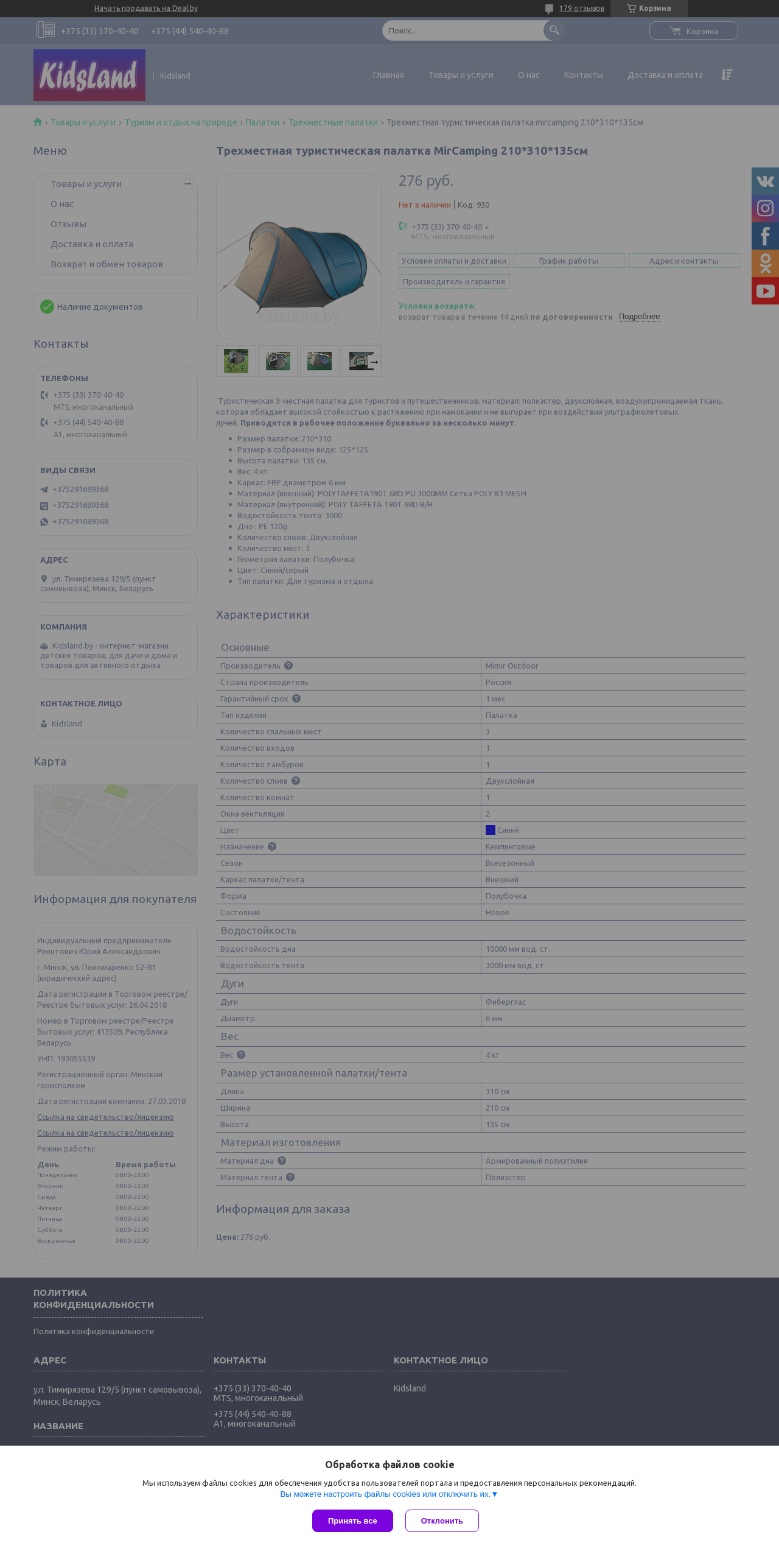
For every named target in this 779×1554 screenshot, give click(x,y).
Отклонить (442, 1520)
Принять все (352, 1520)
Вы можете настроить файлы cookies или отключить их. (385, 1494)
